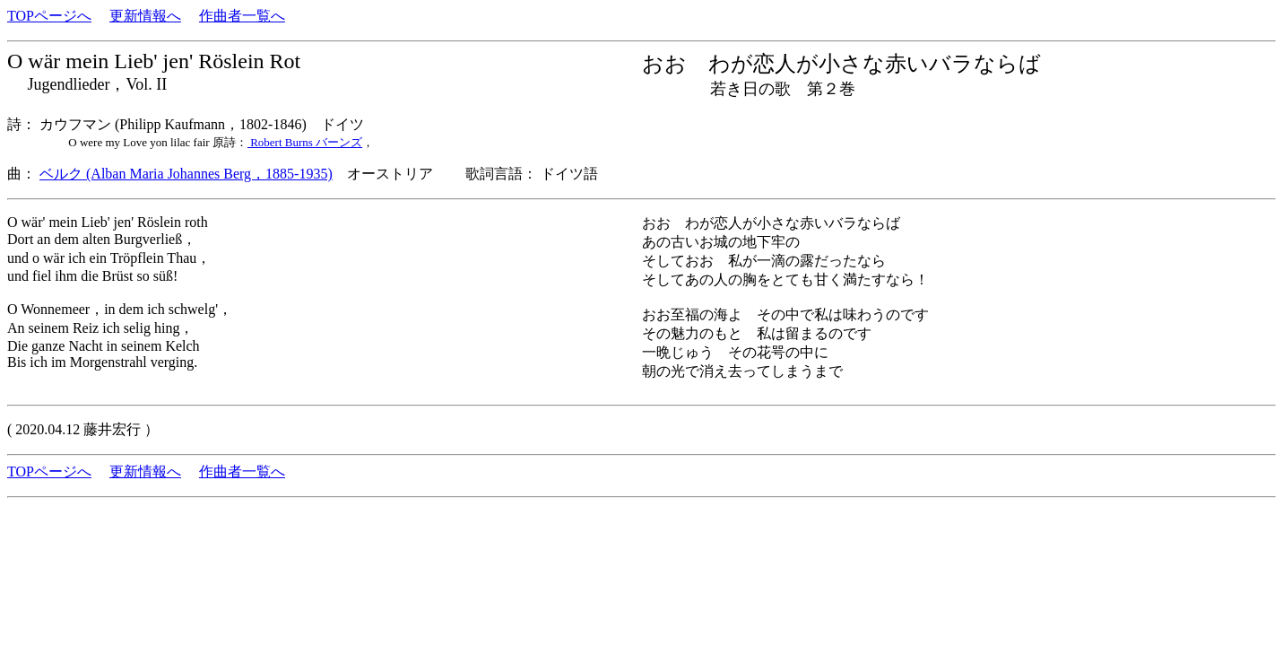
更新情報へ (145, 15)
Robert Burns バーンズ (304, 142)
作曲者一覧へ (242, 15)
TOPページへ (49, 15)
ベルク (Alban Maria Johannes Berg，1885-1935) (186, 173)
